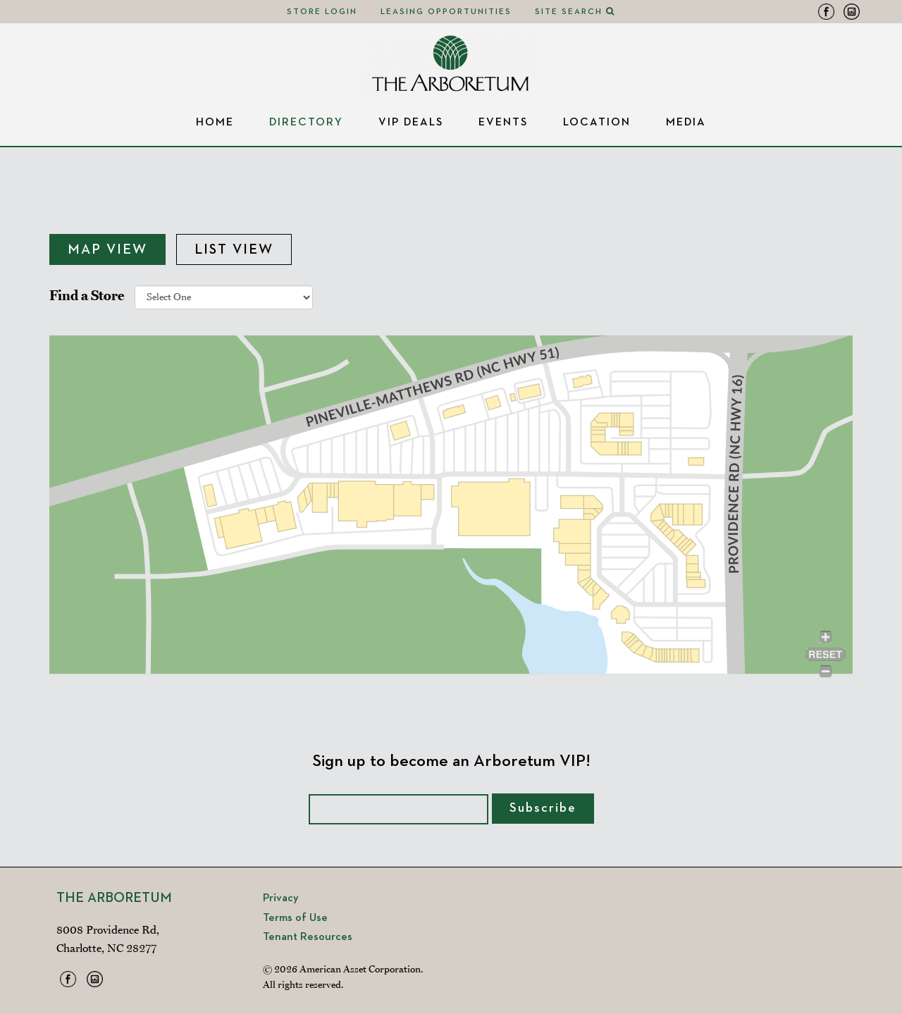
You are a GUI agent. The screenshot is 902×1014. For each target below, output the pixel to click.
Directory (306, 122)
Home (215, 122)
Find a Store (86, 295)
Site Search (575, 12)
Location (597, 122)
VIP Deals (410, 122)
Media (686, 122)
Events (503, 122)
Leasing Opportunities (446, 12)
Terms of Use (295, 918)
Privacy (281, 898)
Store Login (322, 12)
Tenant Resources (307, 937)
